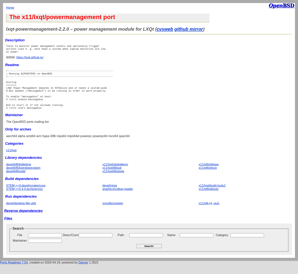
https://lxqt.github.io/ (29, 59)
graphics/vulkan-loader (117, 198)
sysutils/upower (112, 213)
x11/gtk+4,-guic (209, 213)
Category (222, 244)
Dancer (83, 272)
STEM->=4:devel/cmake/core (25, 195)
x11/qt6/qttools (208, 198)
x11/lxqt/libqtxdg (113, 181)
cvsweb (165, 29)
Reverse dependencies (23, 220)
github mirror (188, 29)
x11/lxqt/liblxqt (112, 177)
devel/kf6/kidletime (18, 174)
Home (10, 7)
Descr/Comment (70, 244)
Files (8, 228)
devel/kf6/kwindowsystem (23, 177)
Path (121, 244)
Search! (149, 255)
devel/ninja (109, 195)
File (19, 244)
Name (171, 244)
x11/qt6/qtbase (209, 174)
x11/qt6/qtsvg (208, 177)
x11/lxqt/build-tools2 (212, 195)
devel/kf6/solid (15, 181)
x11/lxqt (11, 160)
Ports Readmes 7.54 (14, 272)
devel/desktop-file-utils (21, 213)
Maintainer (20, 250)
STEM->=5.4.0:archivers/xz (24, 198)
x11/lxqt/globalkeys (115, 174)
